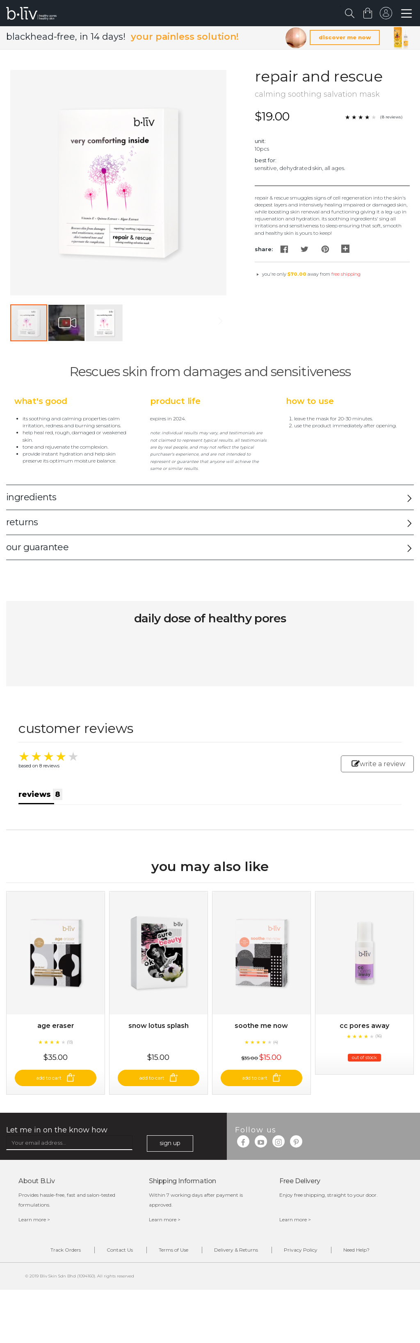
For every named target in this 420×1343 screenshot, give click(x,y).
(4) (275, 1042)
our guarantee (37, 547)
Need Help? (356, 1250)
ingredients (31, 497)
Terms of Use (173, 1250)
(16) (378, 1036)
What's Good (40, 401)
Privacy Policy (300, 1250)
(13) (70, 1042)
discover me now (345, 37)
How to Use (309, 401)
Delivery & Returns (236, 1250)
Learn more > (34, 1219)
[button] (67, 323)
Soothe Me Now (261, 1026)
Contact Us (120, 1250)
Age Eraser (55, 1026)
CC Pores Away (364, 1026)
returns (22, 522)
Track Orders (65, 1250)
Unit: (260, 141)
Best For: (265, 160)
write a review (378, 764)
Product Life (175, 401)
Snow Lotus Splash (158, 1026)
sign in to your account (386, 15)
